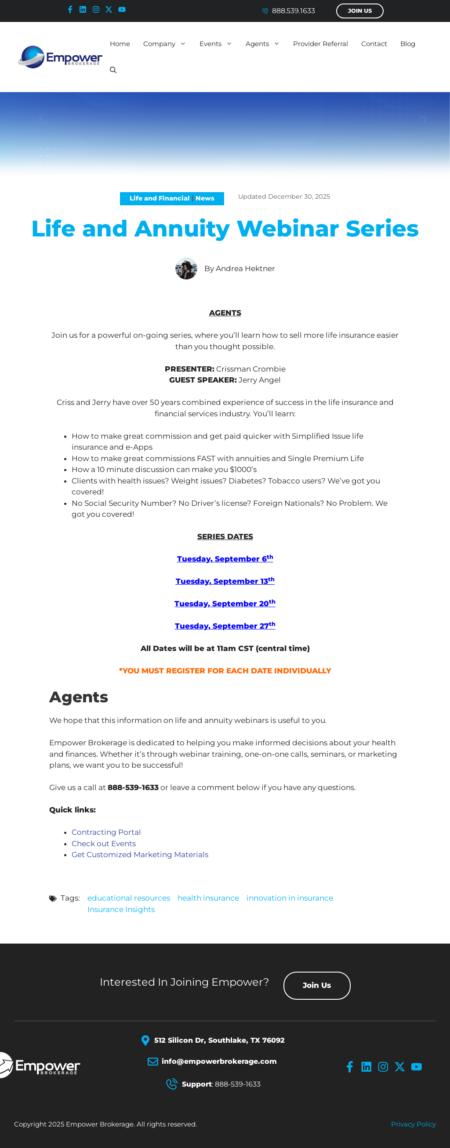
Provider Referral (320, 43)
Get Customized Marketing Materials (140, 854)
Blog (407, 43)
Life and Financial (160, 198)
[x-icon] (110, 9)
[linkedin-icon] (85, 9)
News (205, 198)
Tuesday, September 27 (225, 626)
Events (219, 44)
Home (120, 43)
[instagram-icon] (98, 9)
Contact (374, 43)
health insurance (208, 898)
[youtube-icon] (124, 9)
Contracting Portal (106, 832)
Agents (266, 44)
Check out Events (104, 843)
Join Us (360, 10)
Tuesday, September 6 (225, 558)
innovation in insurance (290, 898)
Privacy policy (413, 1124)
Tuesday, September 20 (225, 603)
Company (168, 44)
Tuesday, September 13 (225, 581)
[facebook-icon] (72, 9)
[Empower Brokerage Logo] (52, 1065)
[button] (113, 70)
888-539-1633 (238, 1084)
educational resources (128, 898)
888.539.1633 (293, 11)
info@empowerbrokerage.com (219, 1061)
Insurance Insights (121, 909)
